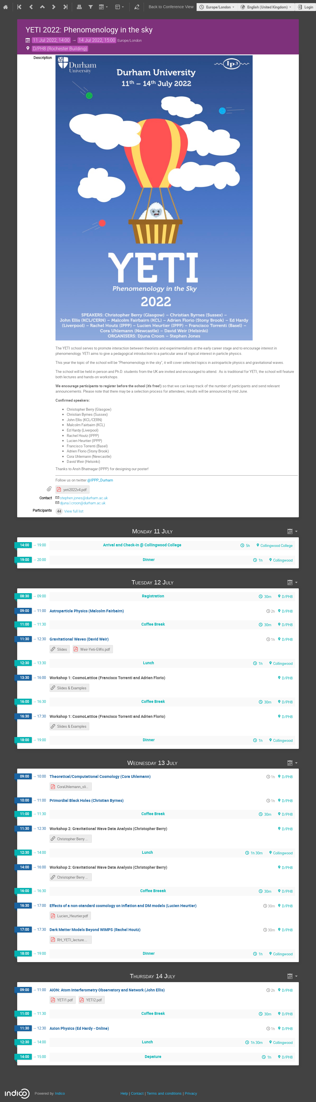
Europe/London (218, 7)
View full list (73, 511)
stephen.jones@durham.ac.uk (84, 498)
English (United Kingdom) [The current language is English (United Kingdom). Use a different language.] (267, 7)
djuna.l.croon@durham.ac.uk (82, 503)
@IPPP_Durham (100, 480)
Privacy (191, 1093)
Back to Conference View (171, 7)
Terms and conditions (164, 1093)
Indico (60, 1093)
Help (124, 1093)
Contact (137, 1093)
